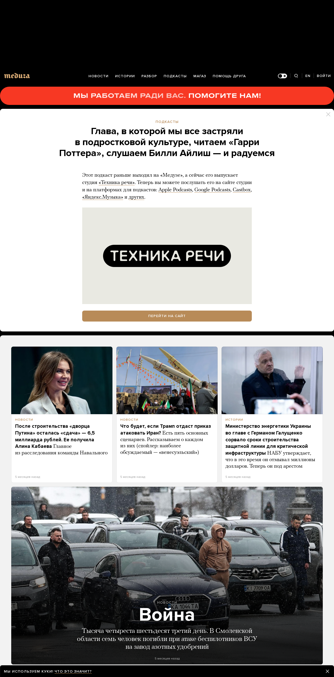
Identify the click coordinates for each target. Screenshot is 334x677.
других (136, 197)
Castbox (242, 190)
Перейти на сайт (167, 316)
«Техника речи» (117, 182)
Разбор (149, 76)
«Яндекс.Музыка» (102, 197)
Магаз (199, 76)
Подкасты (175, 76)
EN (308, 76)
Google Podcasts (212, 190)
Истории (125, 76)
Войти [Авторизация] (324, 76)
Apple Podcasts (175, 190)
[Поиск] (296, 76)
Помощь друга (229, 76)
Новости (98, 76)
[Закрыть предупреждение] (327, 671)
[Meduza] (17, 75)
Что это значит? (73, 671)
